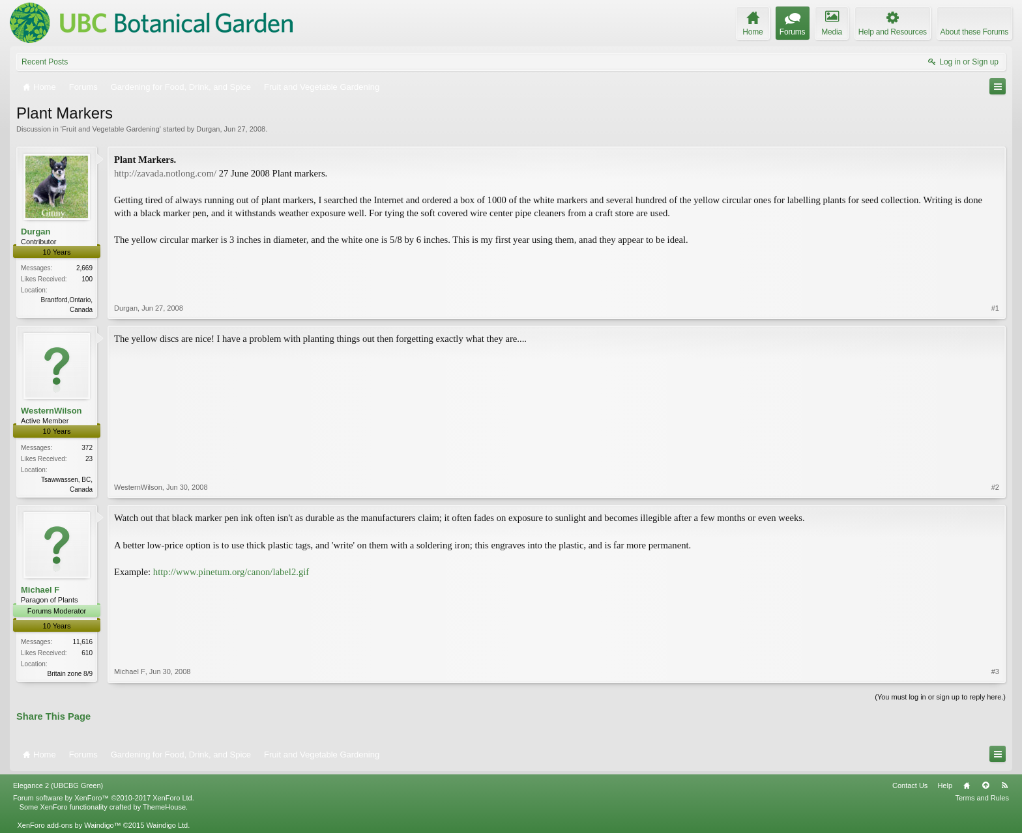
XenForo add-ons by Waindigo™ (69, 825)
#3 (995, 671)
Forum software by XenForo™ (103, 798)
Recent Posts (45, 61)
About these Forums (974, 31)
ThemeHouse (164, 807)
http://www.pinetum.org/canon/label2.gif (231, 572)
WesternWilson (51, 411)
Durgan (208, 129)
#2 (995, 487)
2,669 (84, 268)
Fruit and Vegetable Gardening (111, 129)
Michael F (40, 590)
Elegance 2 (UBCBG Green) (58, 785)
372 (87, 447)
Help (944, 785)
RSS (1004, 785)
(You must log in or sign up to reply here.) (940, 697)
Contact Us (909, 785)
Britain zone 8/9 (70, 673)
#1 (995, 308)
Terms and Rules (982, 798)
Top (985, 785)
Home (966, 785)
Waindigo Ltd (167, 825)
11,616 (82, 641)
